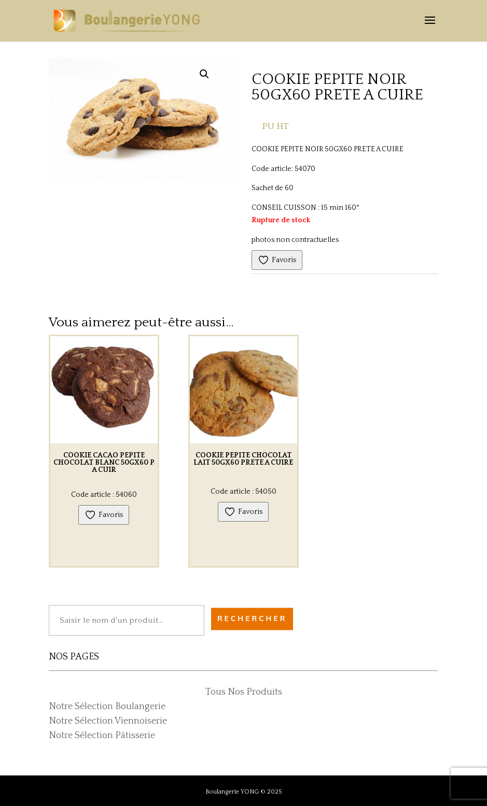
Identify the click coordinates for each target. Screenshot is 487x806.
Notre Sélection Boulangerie (107, 706)
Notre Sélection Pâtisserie (102, 735)
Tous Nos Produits (243, 692)
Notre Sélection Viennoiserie (108, 721)
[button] (204, 74)
